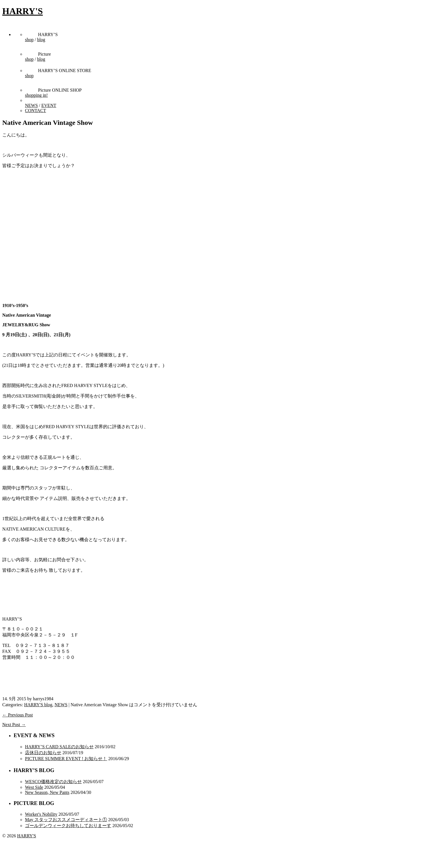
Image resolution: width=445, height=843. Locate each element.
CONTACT (35, 110)
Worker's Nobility (41, 814)
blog (41, 39)
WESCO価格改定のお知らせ (53, 781)
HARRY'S (22, 11)
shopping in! (36, 95)
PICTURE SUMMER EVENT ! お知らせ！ (66, 758)
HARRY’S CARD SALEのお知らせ (59, 746)
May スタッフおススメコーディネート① (66, 819)
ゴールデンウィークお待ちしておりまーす (68, 825)
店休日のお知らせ (43, 752)
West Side (34, 787)
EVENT (48, 105)
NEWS (31, 105)
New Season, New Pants (47, 792)
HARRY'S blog (38, 704)
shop (29, 39)
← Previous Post (17, 714)
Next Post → (14, 724)
